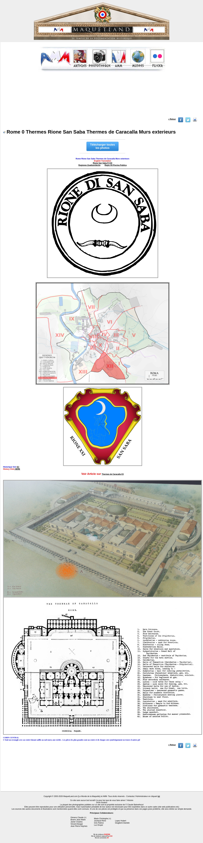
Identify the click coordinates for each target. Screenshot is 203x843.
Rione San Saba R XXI (102, 163)
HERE (17, 469)
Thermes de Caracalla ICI (113, 474)
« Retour (172, 119)
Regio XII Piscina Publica (116, 165)
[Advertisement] (102, 95)
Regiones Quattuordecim (89, 165)
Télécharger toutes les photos (102, 146)
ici (159, 796)
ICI (18, 467)
